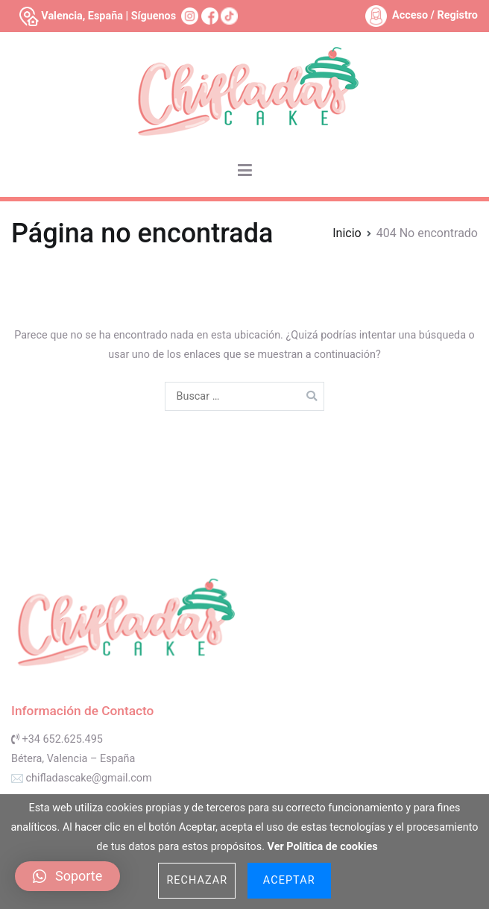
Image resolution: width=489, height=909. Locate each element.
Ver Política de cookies (323, 846)
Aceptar (289, 880)
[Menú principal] (245, 170)
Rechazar (196, 880)
